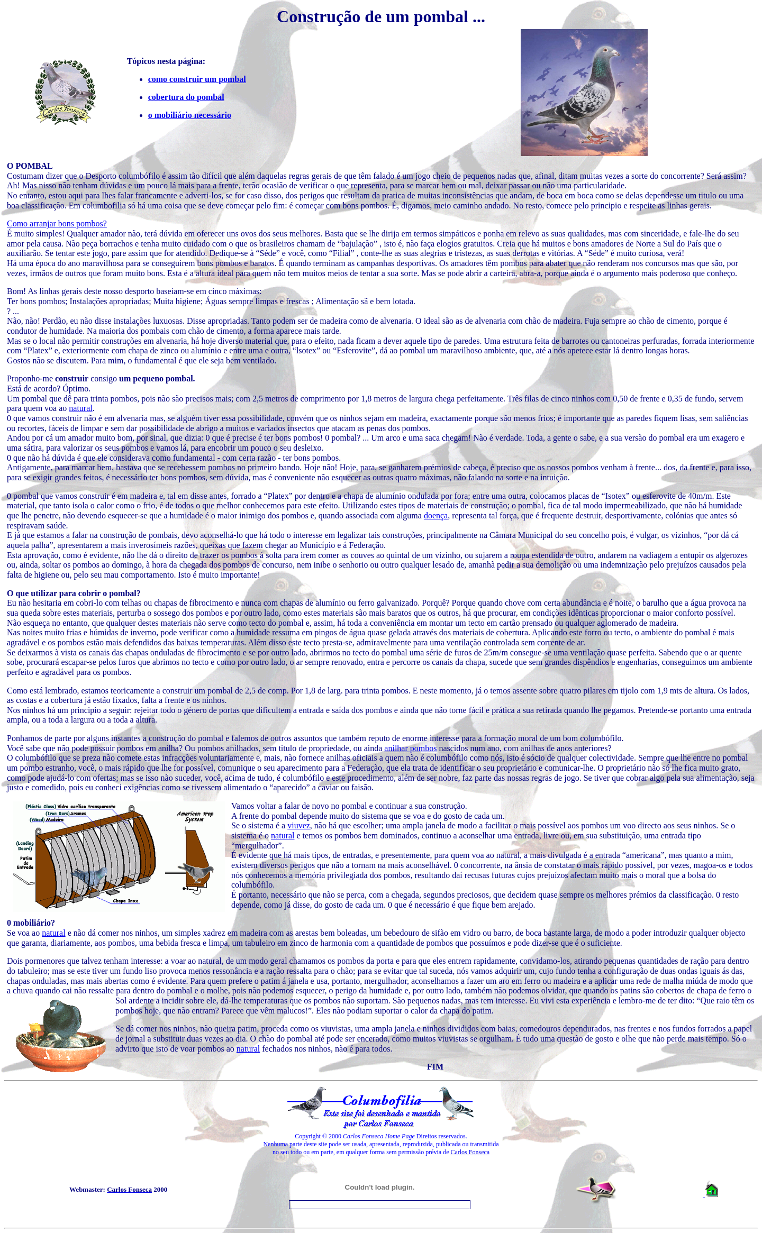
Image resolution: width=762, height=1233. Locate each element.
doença (436, 515)
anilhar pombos (410, 748)
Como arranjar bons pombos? (57, 223)
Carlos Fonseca (469, 1152)
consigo (125, 378)
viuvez (298, 825)
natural (80, 408)
